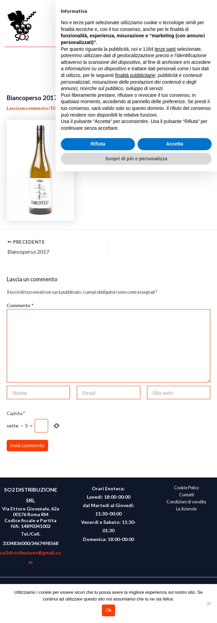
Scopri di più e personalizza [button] (136, 610)
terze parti (165, 500)
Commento (20, 305)
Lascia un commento (27, 108)
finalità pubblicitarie (135, 526)
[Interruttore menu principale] (205, 25)
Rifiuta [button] (98, 595)
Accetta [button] (174, 595)
